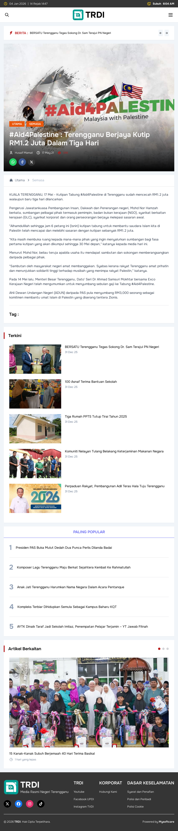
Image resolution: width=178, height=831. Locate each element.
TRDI (17, 822)
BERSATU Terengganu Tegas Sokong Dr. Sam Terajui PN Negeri (70, 33)
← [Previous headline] (160, 33)
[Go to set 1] (159, 649)
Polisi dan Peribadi (139, 799)
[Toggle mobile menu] (170, 15)
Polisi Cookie (135, 806)
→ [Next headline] (166, 33)
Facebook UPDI (84, 799)
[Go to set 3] (167, 649)
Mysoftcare (166, 822)
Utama (17, 124)
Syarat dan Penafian (140, 792)
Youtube (79, 792)
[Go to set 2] (163, 649)
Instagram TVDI (84, 806)
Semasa (35, 124)
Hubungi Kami (108, 792)
